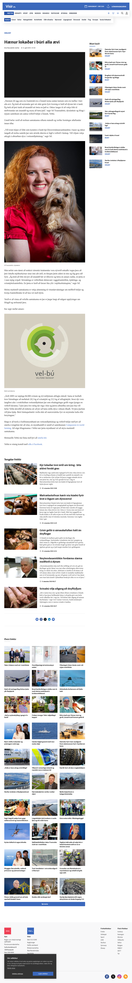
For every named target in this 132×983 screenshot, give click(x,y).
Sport (102, 937)
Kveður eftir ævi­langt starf (41, 897)
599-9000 (10, 952)
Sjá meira (45, 904)
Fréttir (103, 932)
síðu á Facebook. (35, 444)
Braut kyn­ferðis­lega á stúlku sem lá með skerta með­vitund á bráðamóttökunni (44, 691)
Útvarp (103, 948)
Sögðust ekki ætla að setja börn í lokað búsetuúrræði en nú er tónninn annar (71, 845)
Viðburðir (121, 940)
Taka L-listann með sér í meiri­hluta (16, 665)
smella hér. (42, 438)
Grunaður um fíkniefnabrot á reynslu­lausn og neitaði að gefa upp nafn (71, 871)
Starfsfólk (30, 953)
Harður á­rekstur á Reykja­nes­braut (16, 792)
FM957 (120, 948)
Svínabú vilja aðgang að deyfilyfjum (60, 589)
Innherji (120, 932)
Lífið (102, 940)
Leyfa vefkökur (43, 974)
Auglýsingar (31, 942)
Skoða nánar (11, 968)
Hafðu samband (32, 945)
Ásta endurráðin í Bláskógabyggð (72, 818)
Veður (120, 943)
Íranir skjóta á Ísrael (112, 135)
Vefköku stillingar (17, 974)
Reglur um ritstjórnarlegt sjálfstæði (12, 941)
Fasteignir (121, 934)
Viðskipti (104, 934)
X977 (119, 951)
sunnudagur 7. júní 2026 (96, 7)
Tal (118, 954)
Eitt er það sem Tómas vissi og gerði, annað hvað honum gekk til (116, 65)
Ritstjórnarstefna (32, 948)
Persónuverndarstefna (11, 944)
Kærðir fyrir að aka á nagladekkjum (72, 768)
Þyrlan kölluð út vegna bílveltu (15, 842)
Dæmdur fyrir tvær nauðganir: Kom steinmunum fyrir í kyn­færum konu (72, 744)
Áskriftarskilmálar (33, 951)
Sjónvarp (104, 945)
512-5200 (33, 940)
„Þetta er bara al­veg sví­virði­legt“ (15, 768)
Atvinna (120, 937)
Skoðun (103, 943)
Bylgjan (120, 945)
